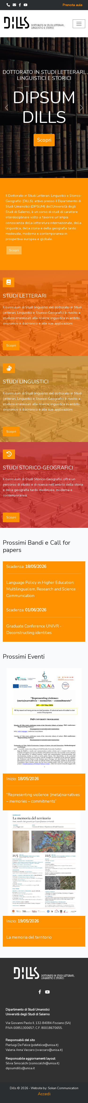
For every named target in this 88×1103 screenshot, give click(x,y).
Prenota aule (72, 5)
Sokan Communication (63, 1088)
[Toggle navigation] (79, 23)
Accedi (44, 1094)
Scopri (44, 140)
